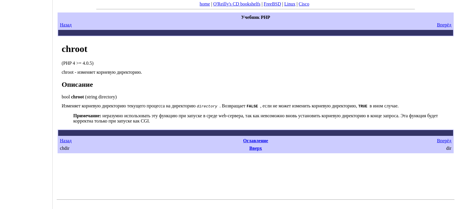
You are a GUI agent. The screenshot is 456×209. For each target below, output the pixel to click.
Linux (289, 3)
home (205, 3)
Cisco (304, 3)
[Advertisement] (26, 102)
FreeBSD (272, 3)
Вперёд (444, 24)
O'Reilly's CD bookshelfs (236, 3)
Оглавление (255, 140)
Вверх (255, 148)
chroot (74, 49)
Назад (66, 24)
